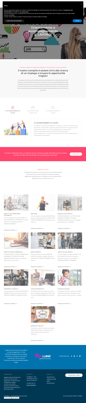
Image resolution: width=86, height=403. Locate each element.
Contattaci (75, 154)
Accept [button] (77, 20)
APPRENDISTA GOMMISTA (11, 306)
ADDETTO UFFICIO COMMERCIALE (13, 269)
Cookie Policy (16, 397)
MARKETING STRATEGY (37, 343)
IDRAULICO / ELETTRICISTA (65, 232)
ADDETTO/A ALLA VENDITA (65, 269)
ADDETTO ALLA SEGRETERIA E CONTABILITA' (12, 233)
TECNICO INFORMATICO (37, 306)
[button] (81, 4)
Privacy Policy (8, 397)
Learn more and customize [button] (14, 20)
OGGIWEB (80, 396)
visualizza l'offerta (10, 248)
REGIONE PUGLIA (51, 377)
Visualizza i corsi (74, 375)
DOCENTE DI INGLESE (63, 306)
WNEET (48, 381)
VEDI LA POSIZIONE (31, 385)
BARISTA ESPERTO (36, 269)
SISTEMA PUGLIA (51, 383)
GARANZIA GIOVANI (51, 379)
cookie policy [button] (25, 11)
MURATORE (34, 232)
